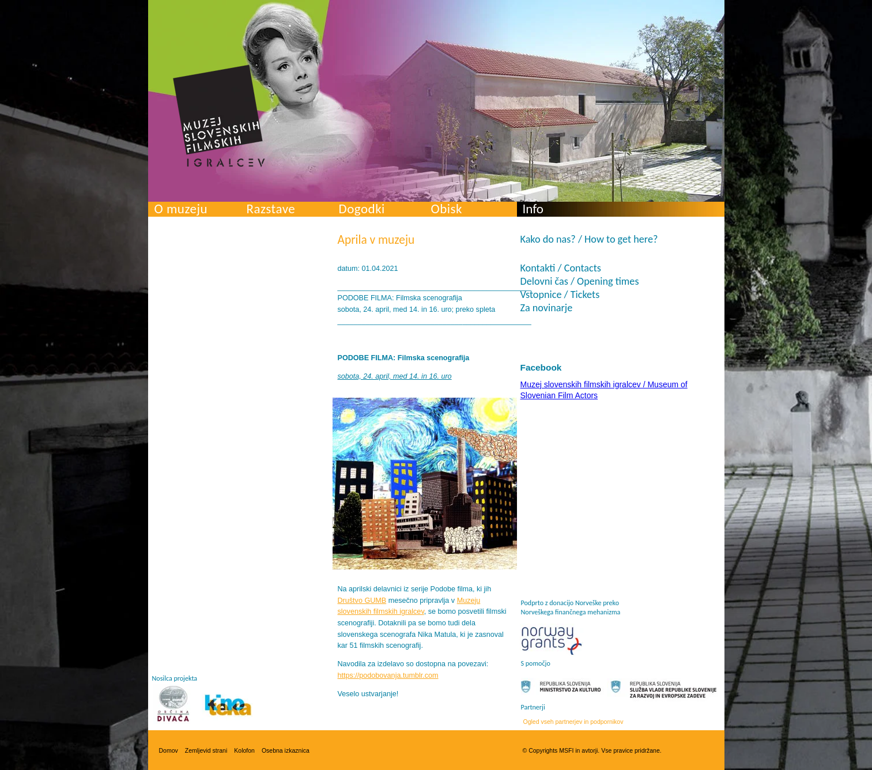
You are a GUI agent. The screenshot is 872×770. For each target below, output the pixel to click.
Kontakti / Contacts (560, 268)
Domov (168, 750)
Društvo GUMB (362, 601)
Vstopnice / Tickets (560, 294)
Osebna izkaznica (285, 750)
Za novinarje (546, 307)
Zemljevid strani (206, 750)
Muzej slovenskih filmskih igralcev (219, 116)
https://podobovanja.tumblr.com (388, 675)
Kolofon (244, 750)
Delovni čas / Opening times (579, 281)
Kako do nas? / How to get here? (589, 239)
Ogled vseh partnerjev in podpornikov (573, 721)
